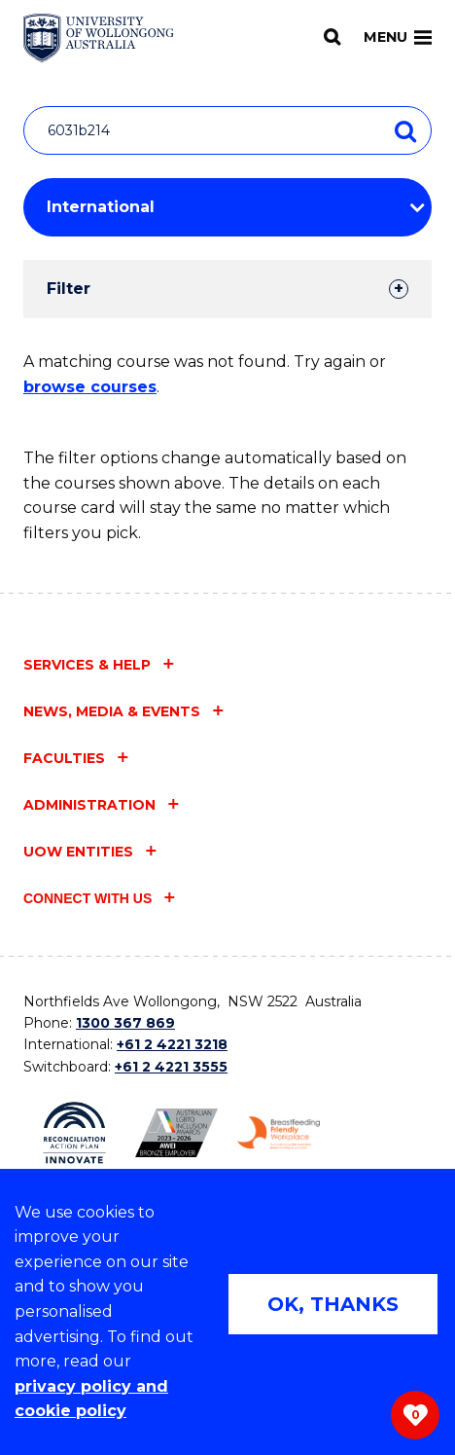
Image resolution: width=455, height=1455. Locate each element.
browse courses (90, 387)
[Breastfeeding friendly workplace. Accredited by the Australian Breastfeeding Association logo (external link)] (278, 1132)
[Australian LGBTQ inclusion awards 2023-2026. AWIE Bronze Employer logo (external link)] (176, 1133)
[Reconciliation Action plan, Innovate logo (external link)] (74, 1133)
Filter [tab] (68, 288)
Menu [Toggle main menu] (398, 37)
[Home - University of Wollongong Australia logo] (98, 38)
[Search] (332, 36)
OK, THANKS (333, 1304)
